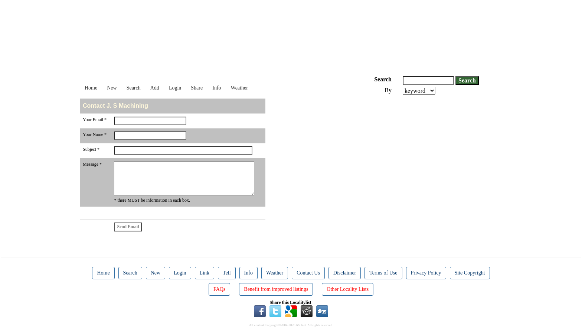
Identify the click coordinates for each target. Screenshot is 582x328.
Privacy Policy (426, 273)
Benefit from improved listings (276, 289)
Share (197, 88)
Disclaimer (344, 273)
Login (175, 88)
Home (91, 88)
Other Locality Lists (348, 289)
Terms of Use (383, 273)
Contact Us (308, 273)
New (112, 88)
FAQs (219, 289)
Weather (239, 88)
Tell (227, 273)
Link (204, 273)
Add (154, 88)
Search (134, 88)
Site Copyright (470, 273)
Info (216, 88)
